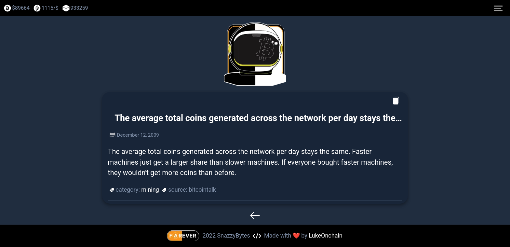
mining (150, 189)
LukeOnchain (325, 235)
